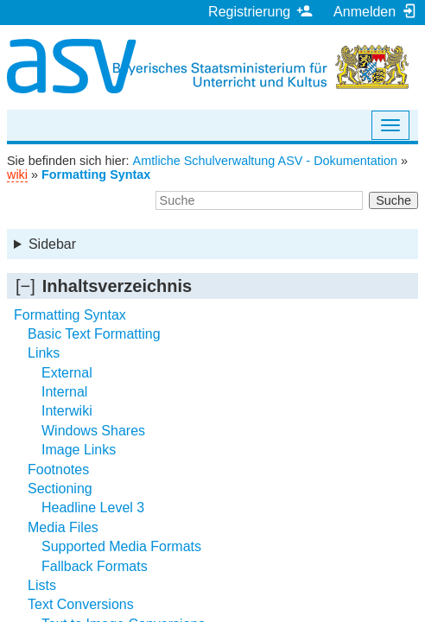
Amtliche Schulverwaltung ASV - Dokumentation (265, 161)
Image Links (78, 449)
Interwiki (66, 410)
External (66, 372)
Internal (64, 391)
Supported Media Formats (121, 546)
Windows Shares (93, 430)
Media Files (63, 527)
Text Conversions (81, 604)
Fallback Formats (94, 566)
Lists (42, 585)
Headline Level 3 (92, 507)
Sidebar (52, 244)
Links (44, 353)
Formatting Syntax (95, 174)
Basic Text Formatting (94, 334)
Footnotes (58, 469)
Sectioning (60, 488)
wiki (17, 174)
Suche (393, 200)
